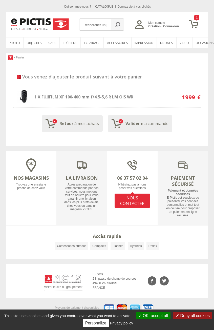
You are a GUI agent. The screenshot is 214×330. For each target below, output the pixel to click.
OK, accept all (153, 316)
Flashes (118, 246)
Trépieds (70, 42)
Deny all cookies (193, 316)
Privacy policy (121, 323)
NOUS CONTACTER (132, 200)
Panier (20, 57)
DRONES (166, 42)
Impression (144, 42)
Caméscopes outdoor (71, 246)
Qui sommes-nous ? (78, 6)
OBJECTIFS (34, 42)
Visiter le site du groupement (63, 288)
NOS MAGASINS (31, 178)
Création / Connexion (163, 26)
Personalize (95, 323)
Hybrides (136, 246)
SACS (52, 42)
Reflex (152, 246)
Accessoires (117, 42)
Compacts (99, 246)
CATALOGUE (104, 6)
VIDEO (184, 42)
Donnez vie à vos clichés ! (135, 6)
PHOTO (14, 42)
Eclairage (92, 42)
